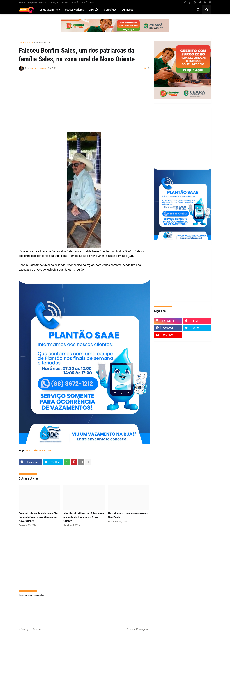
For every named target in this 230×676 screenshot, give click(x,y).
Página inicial (26, 42)
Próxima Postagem (137, 629)
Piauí (84, 2)
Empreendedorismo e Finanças (43, 2)
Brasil (93, 2)
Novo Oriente (43, 42)
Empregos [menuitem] (127, 9)
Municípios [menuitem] (110, 9)
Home (22, 2)
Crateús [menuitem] (94, 9)
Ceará (75, 2)
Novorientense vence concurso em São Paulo (128, 515)
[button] (198, 9)
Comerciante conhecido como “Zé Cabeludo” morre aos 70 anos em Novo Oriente (38, 517)
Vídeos (65, 2)
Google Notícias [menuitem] (74, 9)
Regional (47, 450)
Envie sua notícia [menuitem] (50, 9)
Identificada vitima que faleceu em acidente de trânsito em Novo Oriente (83, 517)
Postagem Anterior (31, 629)
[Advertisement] (80, 104)
